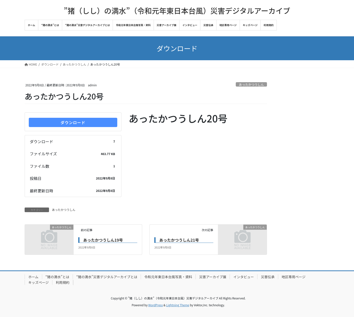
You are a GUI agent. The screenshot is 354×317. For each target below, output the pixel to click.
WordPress (155, 305)
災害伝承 (268, 276)
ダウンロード (72, 122)
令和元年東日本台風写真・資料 (168, 276)
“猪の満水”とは (57, 276)
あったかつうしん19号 (103, 240)
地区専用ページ (293, 276)
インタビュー (243, 276)
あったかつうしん (251, 84)
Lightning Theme (177, 305)
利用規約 (62, 282)
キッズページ (38, 282)
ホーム (33, 276)
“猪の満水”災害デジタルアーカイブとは (106, 276)
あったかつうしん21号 (179, 240)
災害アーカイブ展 (212, 276)
